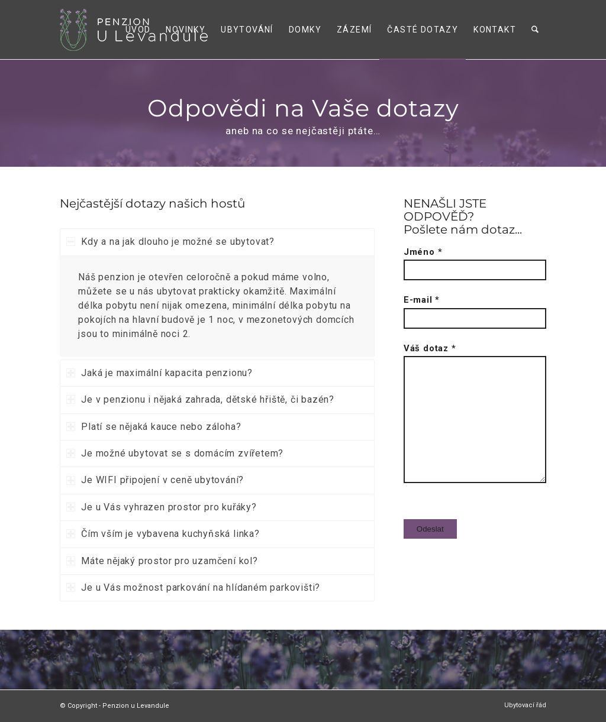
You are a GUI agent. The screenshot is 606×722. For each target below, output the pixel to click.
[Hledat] (535, 29)
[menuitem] (138, 29)
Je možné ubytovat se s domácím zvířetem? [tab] (174, 453)
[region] (217, 306)
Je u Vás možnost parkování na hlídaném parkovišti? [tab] (193, 587)
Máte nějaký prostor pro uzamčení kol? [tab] (162, 560)
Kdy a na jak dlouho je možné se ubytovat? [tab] (170, 241)
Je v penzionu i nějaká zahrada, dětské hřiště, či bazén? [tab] (200, 399)
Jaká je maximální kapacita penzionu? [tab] (159, 372)
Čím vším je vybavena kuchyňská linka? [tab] (163, 533)
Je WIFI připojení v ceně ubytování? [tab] (155, 479)
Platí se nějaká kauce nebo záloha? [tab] (153, 426)
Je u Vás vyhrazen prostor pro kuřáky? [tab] (161, 507)
